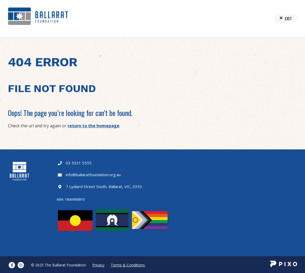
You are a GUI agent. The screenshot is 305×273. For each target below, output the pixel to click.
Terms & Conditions (128, 264)
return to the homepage (93, 126)
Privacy (98, 264)
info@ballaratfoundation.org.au (93, 174)
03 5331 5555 (79, 162)
